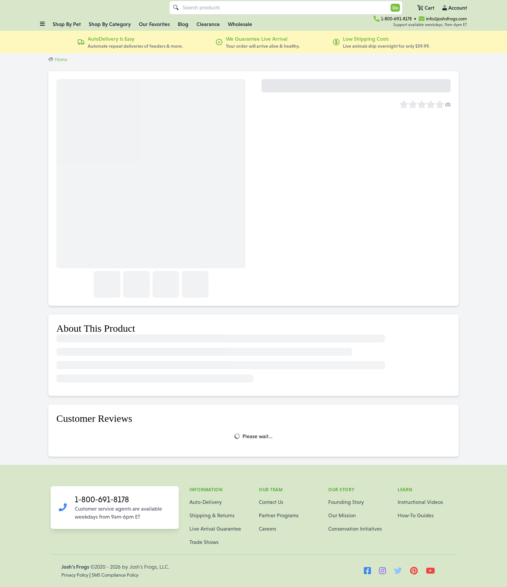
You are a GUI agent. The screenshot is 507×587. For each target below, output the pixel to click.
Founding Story (346, 502)
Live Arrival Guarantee (215, 529)
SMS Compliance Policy (115, 575)
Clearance (208, 24)
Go (395, 7)
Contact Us (271, 502)
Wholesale (240, 24)
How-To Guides (416, 515)
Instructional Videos (420, 502)
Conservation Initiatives (355, 529)
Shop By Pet (67, 24)
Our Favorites (154, 24)
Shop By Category (110, 24)
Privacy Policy (75, 575)
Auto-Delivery (205, 502)
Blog (183, 24)
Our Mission (342, 515)
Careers (267, 529)
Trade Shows (203, 542)
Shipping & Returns (211, 515)
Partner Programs (279, 515)
